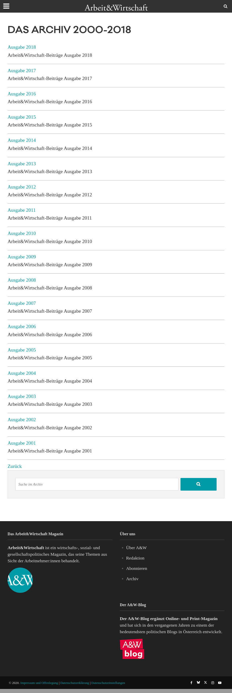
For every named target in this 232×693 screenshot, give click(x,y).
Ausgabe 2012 (22, 187)
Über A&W (136, 547)
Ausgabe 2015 (22, 117)
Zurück (15, 466)
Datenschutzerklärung (74, 683)
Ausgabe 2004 (22, 373)
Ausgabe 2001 (22, 443)
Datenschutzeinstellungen (108, 683)
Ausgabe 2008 (22, 280)
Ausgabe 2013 (22, 163)
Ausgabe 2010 (22, 233)
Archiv (132, 578)
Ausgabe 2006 (22, 326)
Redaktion (135, 558)
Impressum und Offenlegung (39, 683)
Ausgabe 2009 (22, 256)
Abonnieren (136, 568)
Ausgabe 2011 (22, 210)
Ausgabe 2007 (22, 303)
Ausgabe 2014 (22, 140)
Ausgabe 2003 (22, 396)
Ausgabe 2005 (22, 350)
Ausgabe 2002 (22, 419)
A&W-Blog (138, 618)
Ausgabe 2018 (22, 47)
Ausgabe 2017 (22, 70)
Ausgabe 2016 (22, 93)
